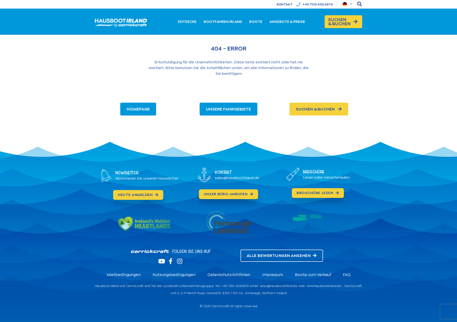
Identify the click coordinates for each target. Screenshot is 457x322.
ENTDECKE (187, 21)
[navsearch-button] (359, 4)
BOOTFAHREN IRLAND (223, 21)
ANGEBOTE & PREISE (287, 21)
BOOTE (255, 21)
